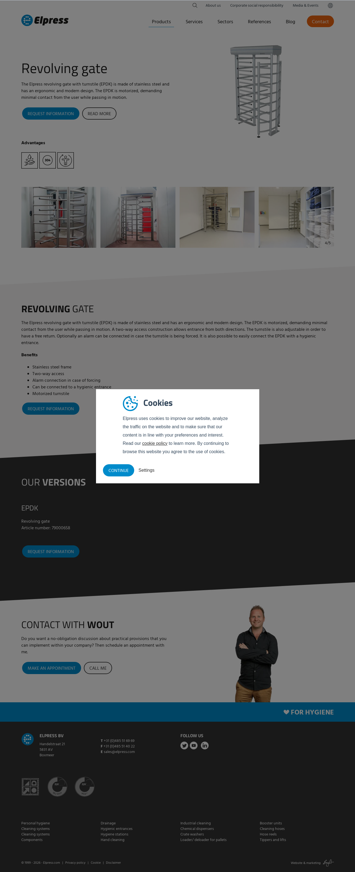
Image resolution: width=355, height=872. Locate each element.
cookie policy (155, 443)
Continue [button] (118, 470)
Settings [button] (147, 470)
